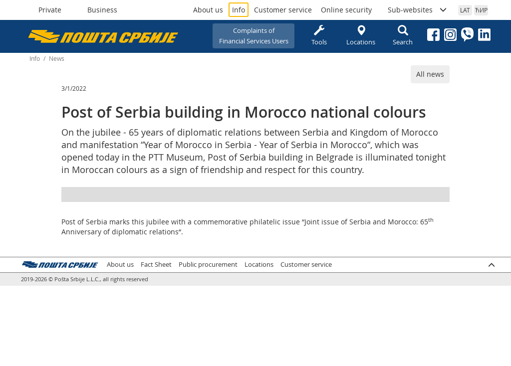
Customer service (283, 9)
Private (49, 9)
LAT (465, 10)
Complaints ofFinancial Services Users (253, 35)
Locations (360, 35)
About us (208, 9)
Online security (346, 9)
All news (430, 74)
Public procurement (208, 264)
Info (238, 9)
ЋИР (481, 10)
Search (402, 35)
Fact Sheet (156, 264)
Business (102, 9)
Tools (318, 35)
